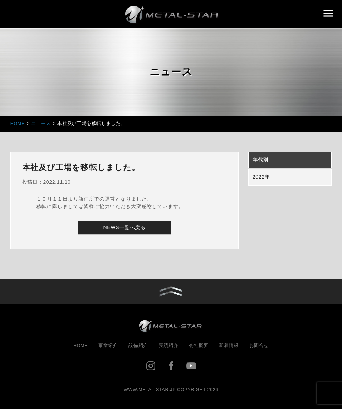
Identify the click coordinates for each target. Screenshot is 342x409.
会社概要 (199, 345)
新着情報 (229, 345)
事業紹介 (108, 345)
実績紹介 (169, 345)
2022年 (261, 177)
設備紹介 (138, 345)
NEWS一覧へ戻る (124, 227)
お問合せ (259, 345)
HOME (80, 345)
